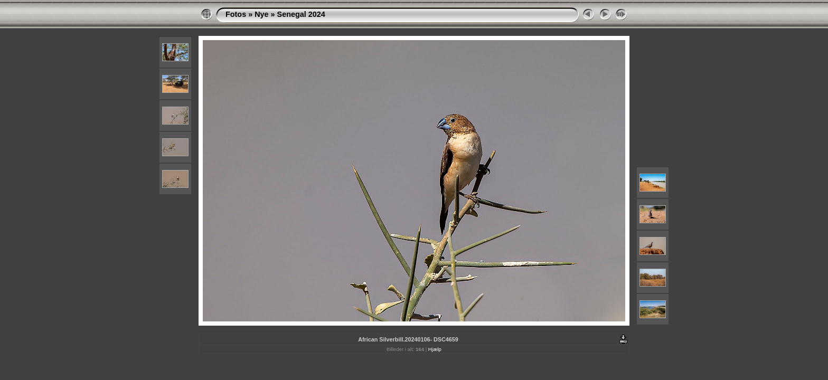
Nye (261, 14)
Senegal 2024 (301, 14)
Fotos (235, 14)
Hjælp (434, 349)
